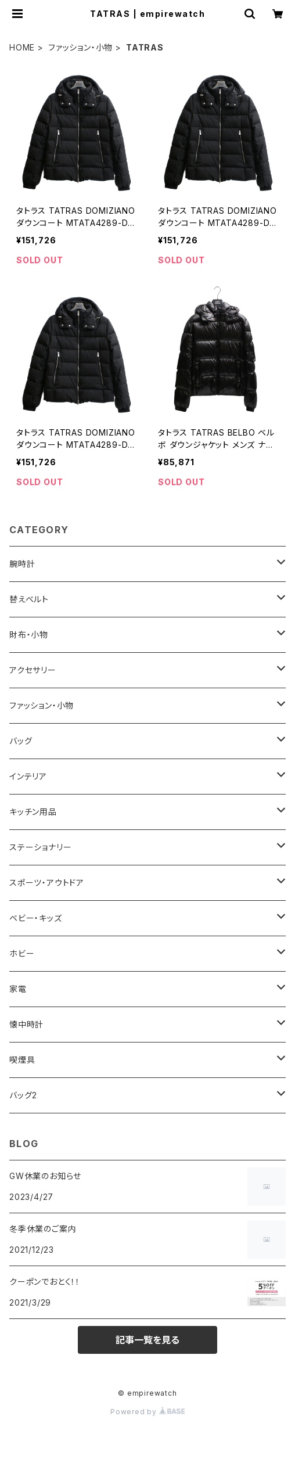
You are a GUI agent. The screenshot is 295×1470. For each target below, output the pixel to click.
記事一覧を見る (147, 1340)
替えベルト (29, 599)
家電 (18, 989)
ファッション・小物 (80, 47)
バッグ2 (23, 1095)
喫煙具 (22, 1060)
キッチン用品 (33, 812)
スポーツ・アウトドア (46, 882)
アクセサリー (32, 670)
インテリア (28, 776)
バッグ (20, 741)
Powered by (147, 1411)
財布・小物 (28, 634)
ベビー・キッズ (35, 918)
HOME (22, 47)
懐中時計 (26, 1024)
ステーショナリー (40, 847)
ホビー (21, 953)
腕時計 (22, 564)
